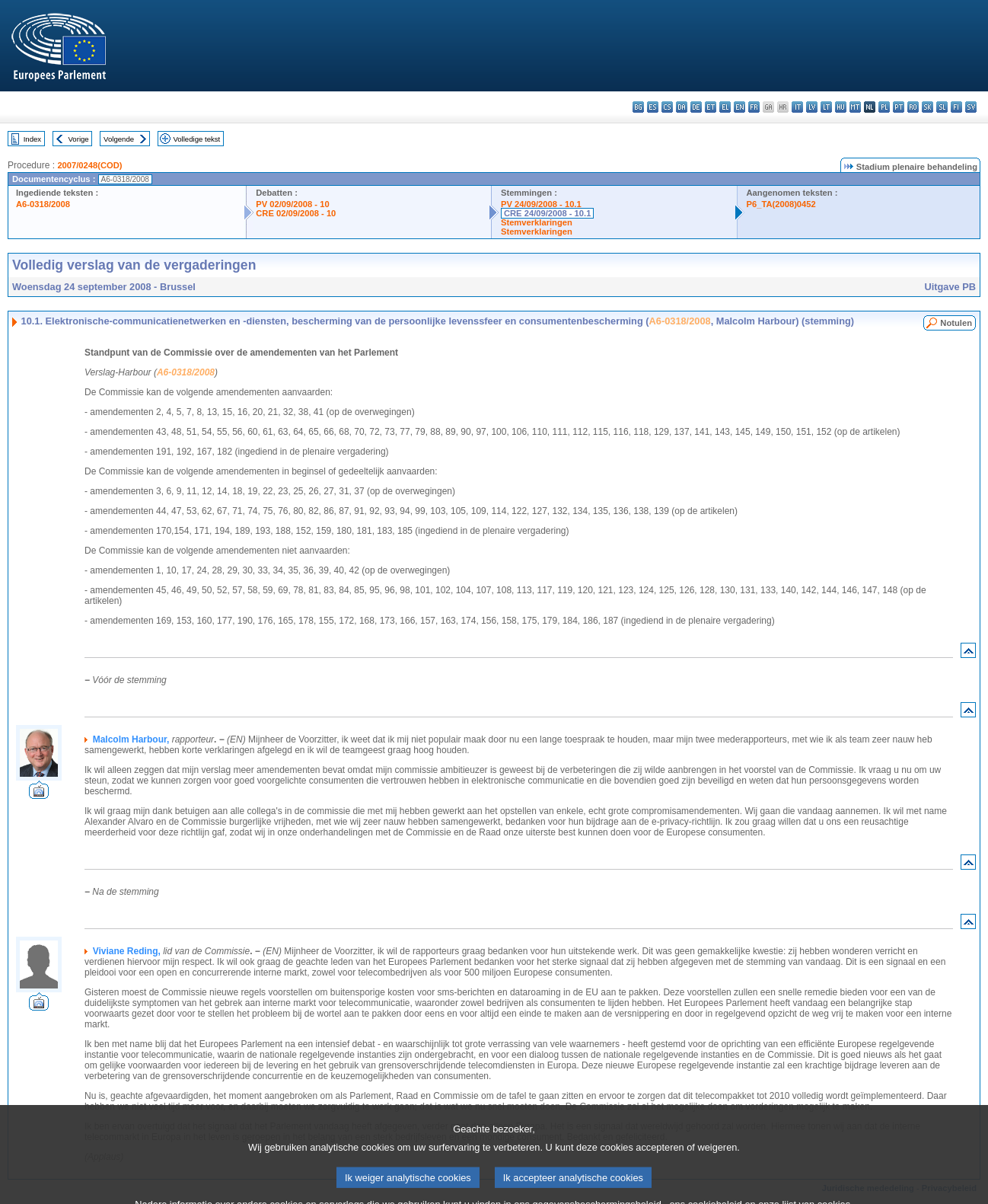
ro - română (913, 107)
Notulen (956, 322)
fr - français (754, 107)
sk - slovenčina (927, 107)
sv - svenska (971, 107)
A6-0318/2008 (43, 204)
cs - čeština (667, 107)
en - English (739, 107)
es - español (652, 107)
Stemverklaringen (536, 222)
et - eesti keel (710, 107)
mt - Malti (855, 107)
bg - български (638, 107)
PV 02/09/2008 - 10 (292, 204)
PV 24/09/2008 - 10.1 (541, 204)
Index (32, 139)
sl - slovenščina (942, 107)
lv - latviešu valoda (811, 107)
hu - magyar (840, 107)
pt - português (898, 107)
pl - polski (884, 107)
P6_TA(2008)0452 (781, 204)
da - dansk (681, 107)
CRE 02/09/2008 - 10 (296, 213)
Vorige (79, 139)
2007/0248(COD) (89, 165)
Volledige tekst (196, 139)
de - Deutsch (696, 107)
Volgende (119, 139)
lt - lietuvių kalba (826, 107)
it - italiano (797, 107)
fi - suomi (956, 107)
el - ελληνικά (725, 107)
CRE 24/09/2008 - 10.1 (547, 213)
